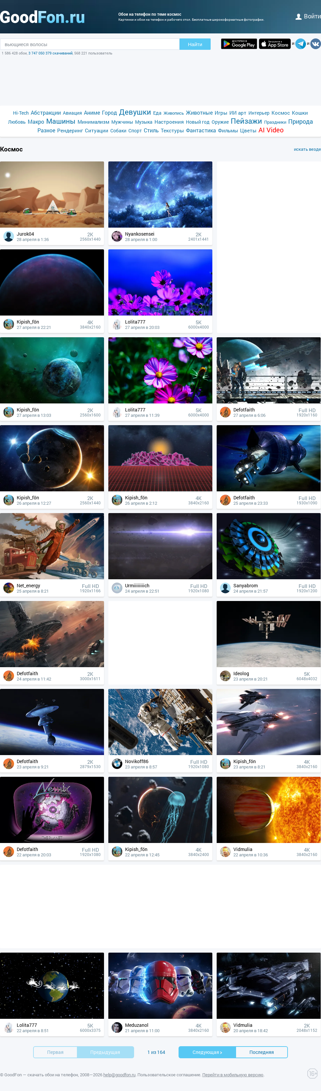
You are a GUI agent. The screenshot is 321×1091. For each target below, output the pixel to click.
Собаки (118, 130)
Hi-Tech (21, 113)
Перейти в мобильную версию (232, 1075)
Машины (61, 121)
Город (109, 112)
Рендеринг (70, 130)
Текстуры (172, 130)
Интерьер (259, 113)
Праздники (275, 122)
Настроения (169, 121)
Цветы (248, 130)
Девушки (135, 112)
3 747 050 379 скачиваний (50, 52)
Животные (199, 112)
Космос (281, 112)
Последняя (261, 1052)
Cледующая (208, 1052)
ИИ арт (237, 112)
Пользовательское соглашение (168, 1075)
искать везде (307, 149)
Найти (195, 44)
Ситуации (96, 130)
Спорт (135, 130)
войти (308, 16)
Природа (300, 121)
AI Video (271, 130)
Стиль (151, 130)
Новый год (198, 122)
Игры (221, 112)
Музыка (143, 122)
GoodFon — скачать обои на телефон (41, 1075)
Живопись (174, 113)
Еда (157, 113)
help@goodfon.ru (119, 1075)
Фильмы (228, 130)
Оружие (220, 122)
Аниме (92, 112)
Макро (36, 121)
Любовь (17, 122)
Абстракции (46, 112)
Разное (46, 130)
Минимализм (93, 121)
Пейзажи (246, 121)
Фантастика (201, 130)
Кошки (300, 112)
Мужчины (122, 122)
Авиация (72, 113)
